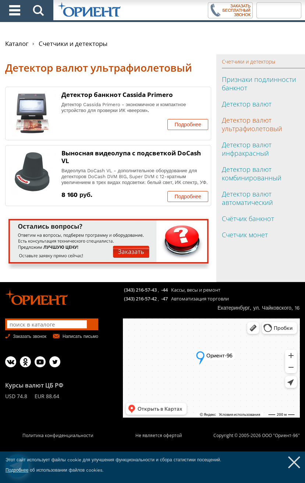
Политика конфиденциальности (57, 435)
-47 (164, 298)
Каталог (16, 43)
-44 (164, 289)
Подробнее (187, 124)
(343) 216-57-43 (140, 289)
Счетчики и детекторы (73, 43)
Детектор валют (247, 104)
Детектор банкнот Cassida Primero (117, 94)
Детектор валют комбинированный (251, 173)
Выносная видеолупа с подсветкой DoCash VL (131, 157)
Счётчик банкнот (248, 218)
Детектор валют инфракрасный (247, 149)
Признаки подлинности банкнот (259, 83)
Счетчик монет (245, 234)
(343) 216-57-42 (140, 298)
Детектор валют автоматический (247, 198)
